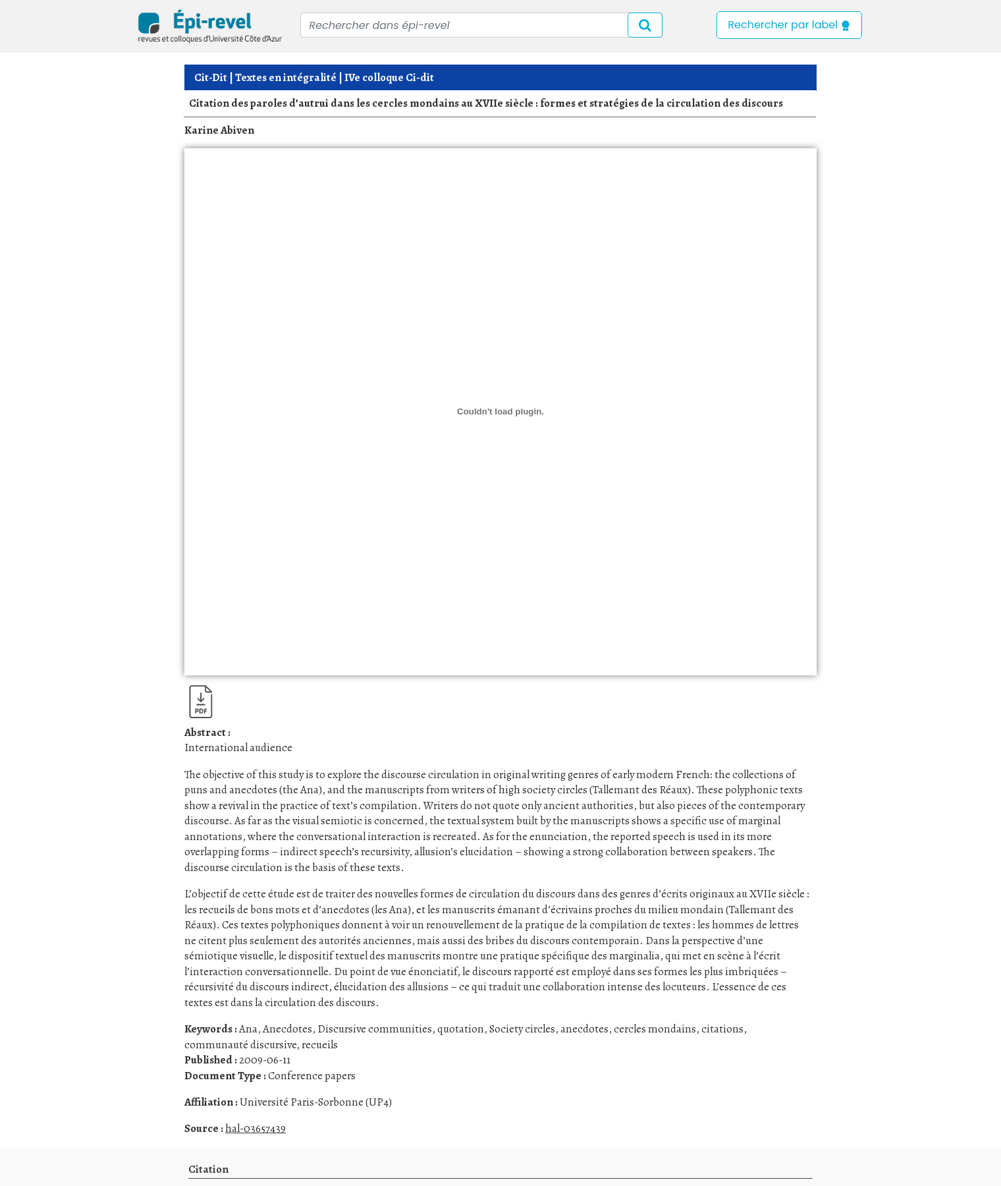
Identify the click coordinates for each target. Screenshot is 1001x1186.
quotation (460, 1028)
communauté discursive (240, 1044)
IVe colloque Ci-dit (389, 77)
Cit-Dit (210, 77)
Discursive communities (374, 1028)
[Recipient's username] (481, 25)
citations (722, 1028)
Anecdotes (287, 1028)
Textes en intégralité (286, 77)
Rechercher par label (789, 24)
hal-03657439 (255, 1128)
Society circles (522, 1028)
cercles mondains (655, 1028)
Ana (248, 1028)
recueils (320, 1044)
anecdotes (584, 1028)
